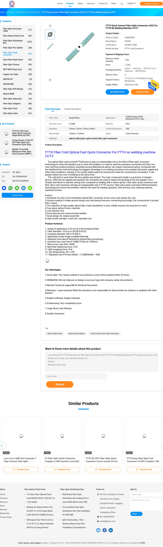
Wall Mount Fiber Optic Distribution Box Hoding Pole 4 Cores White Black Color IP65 (75, 498)
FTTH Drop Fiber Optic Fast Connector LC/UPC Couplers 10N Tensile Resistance (143, 461)
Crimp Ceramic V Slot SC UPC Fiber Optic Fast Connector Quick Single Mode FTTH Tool (22, 142)
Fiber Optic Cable (17, 113)
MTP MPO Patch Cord (17, 69)
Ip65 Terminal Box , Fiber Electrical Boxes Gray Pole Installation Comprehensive (74, 524)
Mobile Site (5, 513)
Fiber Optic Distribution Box (17, 42)
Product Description (72, 109)
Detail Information (53, 109)
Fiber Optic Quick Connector (17, 54)
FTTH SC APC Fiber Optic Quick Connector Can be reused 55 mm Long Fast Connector (102, 461)
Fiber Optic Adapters (17, 103)
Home (2, 494)
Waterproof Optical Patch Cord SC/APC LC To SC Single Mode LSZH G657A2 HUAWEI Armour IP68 (40, 511)
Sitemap (3, 509)
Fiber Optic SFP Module (17, 89)
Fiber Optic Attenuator (17, 98)
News (2, 506)
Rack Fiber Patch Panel (17, 59)
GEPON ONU (17, 84)
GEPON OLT (17, 79)
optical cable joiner (54, 334)
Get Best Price (117, 92)
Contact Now (17, 195)
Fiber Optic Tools (17, 108)
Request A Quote (151, 4)
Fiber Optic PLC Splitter (17, 47)
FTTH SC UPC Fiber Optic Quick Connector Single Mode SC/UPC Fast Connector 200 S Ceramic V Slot (21, 133)
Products (4, 498)
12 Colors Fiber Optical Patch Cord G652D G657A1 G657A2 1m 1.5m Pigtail (41, 498)
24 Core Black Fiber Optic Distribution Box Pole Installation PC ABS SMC (76, 511)
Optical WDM (17, 93)
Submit (59, 384)
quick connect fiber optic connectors (105, 334)
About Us (4, 502)
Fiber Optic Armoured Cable (17, 30)
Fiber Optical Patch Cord (17, 35)
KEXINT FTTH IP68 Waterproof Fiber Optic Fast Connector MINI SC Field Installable (22, 151)
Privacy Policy (6, 517)
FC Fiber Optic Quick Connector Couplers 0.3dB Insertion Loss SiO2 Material (62, 461)
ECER (142, 543)
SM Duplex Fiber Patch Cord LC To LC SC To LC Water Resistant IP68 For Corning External (40, 524)
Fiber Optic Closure (17, 64)
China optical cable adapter (29, 543)
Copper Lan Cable (17, 74)
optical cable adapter (76, 334)
